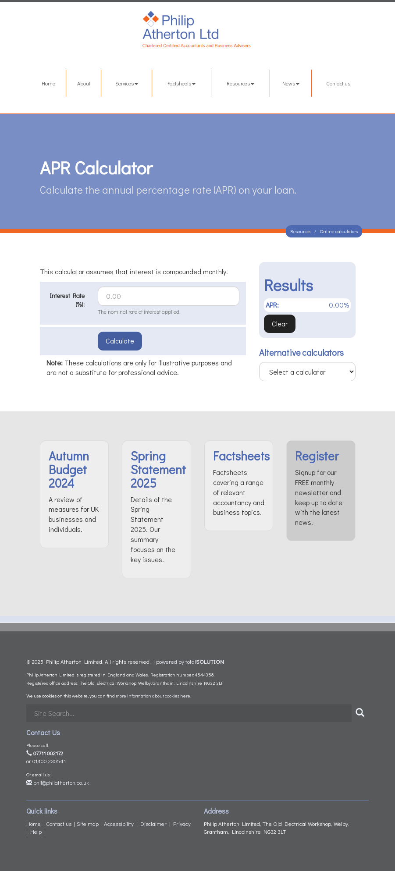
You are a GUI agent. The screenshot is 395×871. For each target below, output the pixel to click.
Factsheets (181, 83)
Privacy (182, 823)
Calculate (120, 340)
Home (48, 83)
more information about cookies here (153, 695)
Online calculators (339, 231)
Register (317, 456)
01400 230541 (49, 761)
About (83, 83)
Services (126, 83)
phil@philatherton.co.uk (57, 782)
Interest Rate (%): (67, 299)
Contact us (338, 83)
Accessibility (119, 823)
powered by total (190, 661)
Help (36, 831)
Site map (88, 823)
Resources (240, 83)
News (290, 83)
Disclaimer (153, 823)
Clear (280, 323)
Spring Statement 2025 (158, 469)
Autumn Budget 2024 (69, 469)
